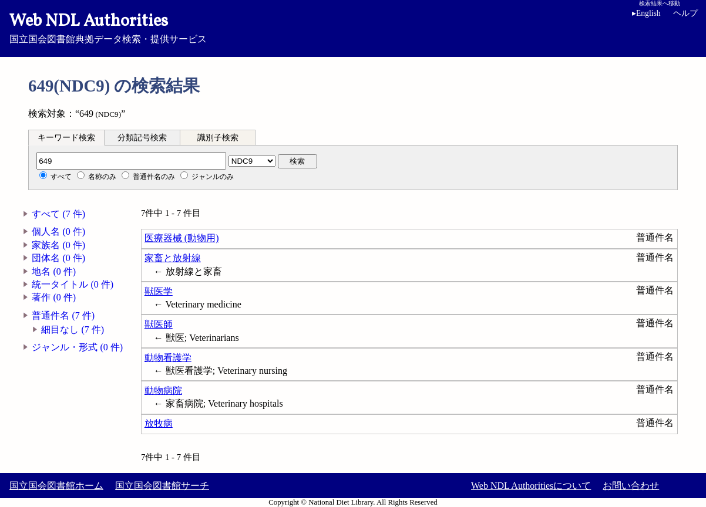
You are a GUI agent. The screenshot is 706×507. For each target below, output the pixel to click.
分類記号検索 (142, 137)
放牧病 (158, 423)
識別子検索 (217, 137)
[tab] (66, 137)
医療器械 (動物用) (181, 238)
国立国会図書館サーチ (162, 486)
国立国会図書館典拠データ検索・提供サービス (353, 27)
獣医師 (158, 324)
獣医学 (158, 291)
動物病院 (163, 391)
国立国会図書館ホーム (56, 486)
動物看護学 (167, 358)
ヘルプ (685, 13)
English (646, 13)
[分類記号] (131, 161)
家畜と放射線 (172, 258)
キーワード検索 (66, 137)
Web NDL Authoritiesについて (531, 486)
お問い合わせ (631, 486)
